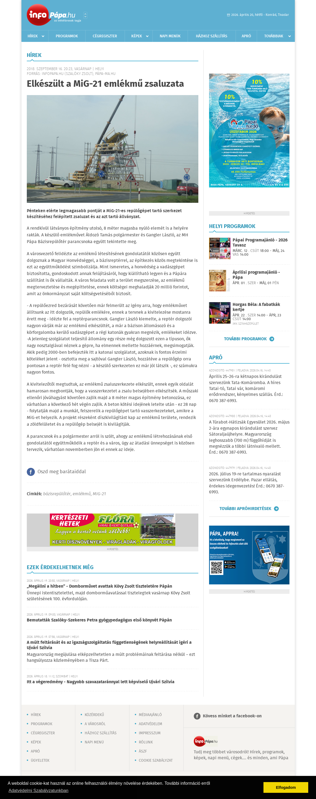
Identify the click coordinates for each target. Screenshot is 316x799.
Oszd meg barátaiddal (62, 472)
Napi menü (94, 742)
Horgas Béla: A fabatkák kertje (256, 307)
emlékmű (82, 494)
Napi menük (170, 36)
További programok (245, 339)
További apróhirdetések (245, 508)
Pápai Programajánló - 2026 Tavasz (260, 243)
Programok (67, 36)
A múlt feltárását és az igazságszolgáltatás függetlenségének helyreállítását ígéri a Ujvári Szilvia (109, 645)
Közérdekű (94, 715)
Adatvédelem (150, 724)
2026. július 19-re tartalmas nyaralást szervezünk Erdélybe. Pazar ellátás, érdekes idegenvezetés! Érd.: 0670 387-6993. (246, 483)
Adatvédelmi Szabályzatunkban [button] (38, 790)
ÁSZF (143, 751)
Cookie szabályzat (156, 761)
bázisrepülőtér (56, 494)
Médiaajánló (150, 715)
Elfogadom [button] (286, 787)
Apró (246, 36)
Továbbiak (273, 36)
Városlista (85, 15)
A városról (95, 724)
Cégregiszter (105, 36)
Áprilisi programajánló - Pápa (256, 275)
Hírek (33, 36)
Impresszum (150, 733)
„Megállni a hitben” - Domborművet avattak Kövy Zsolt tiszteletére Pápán (99, 586)
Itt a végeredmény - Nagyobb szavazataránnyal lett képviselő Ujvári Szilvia (100, 682)
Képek (136, 36)
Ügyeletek (40, 761)
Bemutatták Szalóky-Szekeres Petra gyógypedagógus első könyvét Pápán (99, 620)
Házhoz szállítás (211, 36)
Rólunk (146, 742)
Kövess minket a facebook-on (232, 716)
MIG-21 (99, 494)
